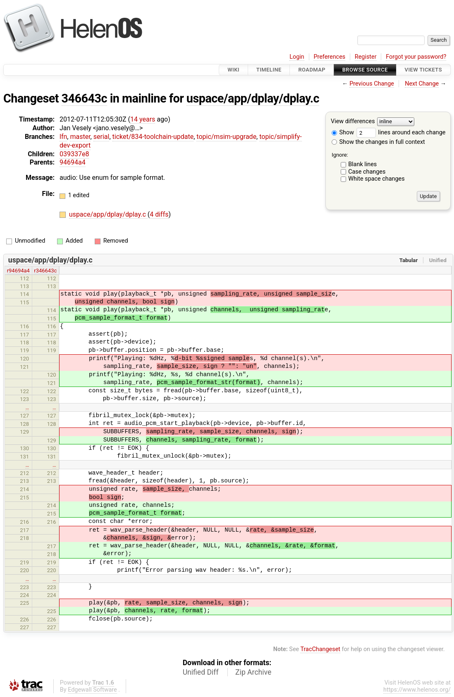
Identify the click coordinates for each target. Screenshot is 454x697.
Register (366, 56)
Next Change (422, 83)
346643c (85, 98)
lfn (63, 137)
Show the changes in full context (378, 142)
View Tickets (423, 70)
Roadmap (311, 70)
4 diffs (159, 214)
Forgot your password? (416, 56)
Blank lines (362, 164)
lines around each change (401, 132)
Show (343, 132)
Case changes (366, 171)
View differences (353, 121)
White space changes (376, 178)
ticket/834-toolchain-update (153, 137)
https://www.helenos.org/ (417, 689)
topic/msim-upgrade (226, 137)
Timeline (269, 70)
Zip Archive (253, 672)
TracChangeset (320, 649)
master (80, 137)
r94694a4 (18, 270)
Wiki (233, 70)
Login (296, 56)
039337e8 (74, 154)
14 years (142, 119)
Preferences (329, 56)
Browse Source (365, 70)
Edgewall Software (92, 689)
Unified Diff (201, 672)
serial (101, 137)
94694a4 (73, 162)
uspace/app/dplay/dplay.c (252, 98)
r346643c (45, 270)
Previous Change (371, 83)
